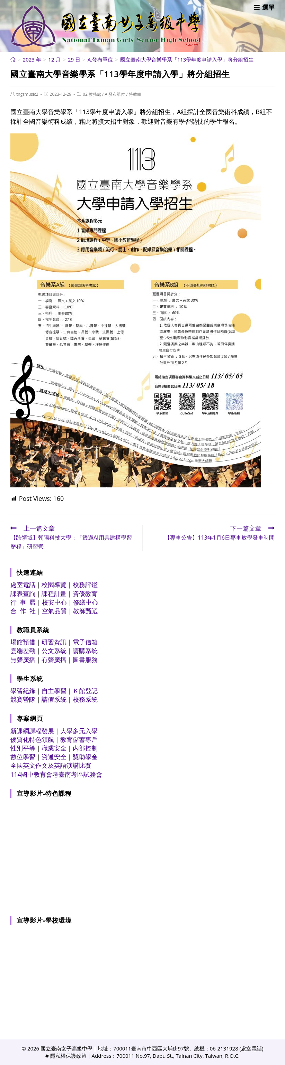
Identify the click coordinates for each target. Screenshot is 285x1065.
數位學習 (22, 757)
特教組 (135, 94)
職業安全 (54, 748)
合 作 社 (23, 611)
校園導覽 (54, 584)
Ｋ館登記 (85, 690)
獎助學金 (85, 757)
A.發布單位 (115, 94)
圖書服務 (85, 659)
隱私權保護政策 (68, 1055)
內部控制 (85, 748)
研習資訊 (54, 642)
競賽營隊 (22, 699)
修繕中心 (85, 602)
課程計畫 (54, 593)
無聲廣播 (22, 659)
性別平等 (22, 748)
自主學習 (54, 690)
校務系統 (85, 699)
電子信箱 (85, 642)
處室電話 (22, 584)
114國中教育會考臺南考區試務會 (56, 774)
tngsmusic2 (27, 94)
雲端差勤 (22, 650)
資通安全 (54, 757)
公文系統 (54, 650)
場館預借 (22, 642)
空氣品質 (54, 611)
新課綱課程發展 (32, 731)
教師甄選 (85, 611)
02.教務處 (92, 94)
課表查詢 (22, 593)
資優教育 (85, 593)
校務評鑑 (85, 584)
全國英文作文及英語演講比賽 (50, 765)
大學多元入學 (79, 731)
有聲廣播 (54, 659)
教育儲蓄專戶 (79, 739)
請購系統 (85, 650)
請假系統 (54, 699)
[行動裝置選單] (264, 7)
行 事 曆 (23, 602)
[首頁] (13, 59)
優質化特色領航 (32, 739)
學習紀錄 (22, 690)
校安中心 (54, 602)
